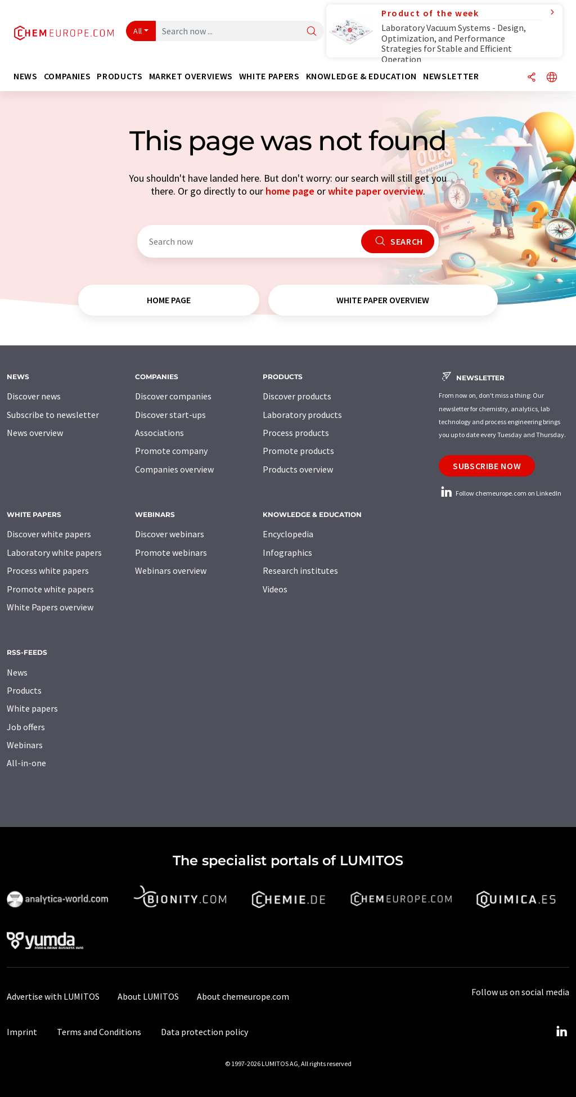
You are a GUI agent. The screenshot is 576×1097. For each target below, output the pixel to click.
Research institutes (300, 570)
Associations (159, 432)
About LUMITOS (148, 996)
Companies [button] (67, 76)
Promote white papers (50, 589)
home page (290, 191)
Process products (296, 432)
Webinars (25, 744)
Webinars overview (170, 570)
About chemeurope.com (243, 996)
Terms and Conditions (99, 1031)
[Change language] (552, 77)
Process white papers (48, 570)
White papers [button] (269, 76)
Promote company (171, 450)
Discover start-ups (170, 414)
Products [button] (119, 76)
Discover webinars (169, 533)
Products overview (298, 469)
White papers (32, 708)
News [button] (26, 76)
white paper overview (375, 191)
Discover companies (173, 396)
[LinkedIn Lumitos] (561, 1031)
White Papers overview (50, 607)
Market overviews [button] (191, 76)
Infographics (287, 552)
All (137, 31)
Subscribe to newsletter (53, 414)
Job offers (26, 726)
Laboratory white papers (54, 552)
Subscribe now (487, 465)
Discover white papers (49, 533)
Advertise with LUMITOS (53, 996)
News (17, 672)
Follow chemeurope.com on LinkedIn (500, 493)
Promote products (298, 450)
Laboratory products (302, 414)
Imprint (22, 1031)
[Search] (312, 31)
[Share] (531, 77)
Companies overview (174, 469)
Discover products (297, 396)
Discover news (34, 396)
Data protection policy (204, 1031)
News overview (35, 432)
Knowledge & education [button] (361, 76)
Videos (275, 589)
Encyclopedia (288, 533)
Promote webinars (171, 552)
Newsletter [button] (451, 76)
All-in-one (26, 762)
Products (24, 690)
